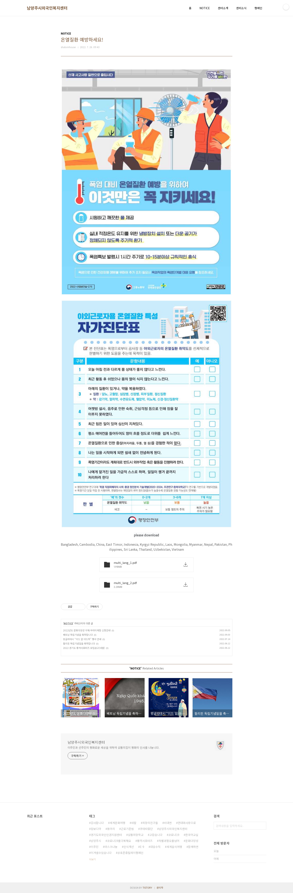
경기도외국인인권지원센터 (106, 835)
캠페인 (258, 8)
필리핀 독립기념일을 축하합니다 (79, 643)
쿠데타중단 (146, 829)
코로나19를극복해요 (119, 841)
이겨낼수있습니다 (101, 853)
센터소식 (241, 8)
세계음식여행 (174, 847)
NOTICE (204, 8)
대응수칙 (155, 847)
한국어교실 (191, 835)
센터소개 (223, 8)
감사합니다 (97, 823)
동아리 (111, 829)
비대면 (168, 823)
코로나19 (173, 835)
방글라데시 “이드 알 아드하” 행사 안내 (82, 639)
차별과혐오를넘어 (169, 841)
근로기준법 (127, 829)
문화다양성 (191, 841)
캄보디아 (96, 829)
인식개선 (128, 847)
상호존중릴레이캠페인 (130, 853)
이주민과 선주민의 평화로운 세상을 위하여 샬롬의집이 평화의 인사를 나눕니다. (114, 747)
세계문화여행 (117, 823)
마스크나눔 (111, 847)
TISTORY (147, 887)
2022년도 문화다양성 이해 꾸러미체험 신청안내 (86, 630)
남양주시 (96, 841)
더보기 (92, 859)
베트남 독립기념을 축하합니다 (78, 634)
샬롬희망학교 (135, 835)
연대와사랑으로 (187, 823)
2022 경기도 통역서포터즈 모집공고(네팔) (84, 647)
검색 (262, 826)
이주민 (95, 847)
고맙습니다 (155, 835)
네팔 (133, 823)
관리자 (160, 887)
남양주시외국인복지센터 (47, 8)
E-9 (142, 847)
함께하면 (193, 847)
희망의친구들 (150, 823)
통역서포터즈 (145, 841)
